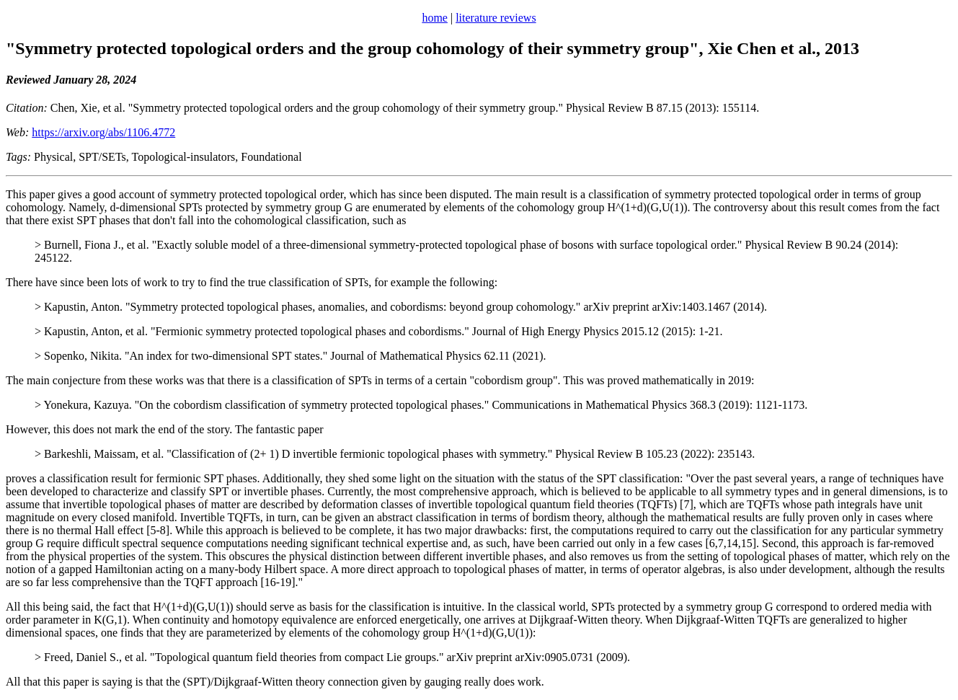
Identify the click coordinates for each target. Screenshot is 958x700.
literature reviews (496, 18)
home (435, 18)
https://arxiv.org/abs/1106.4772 (103, 132)
